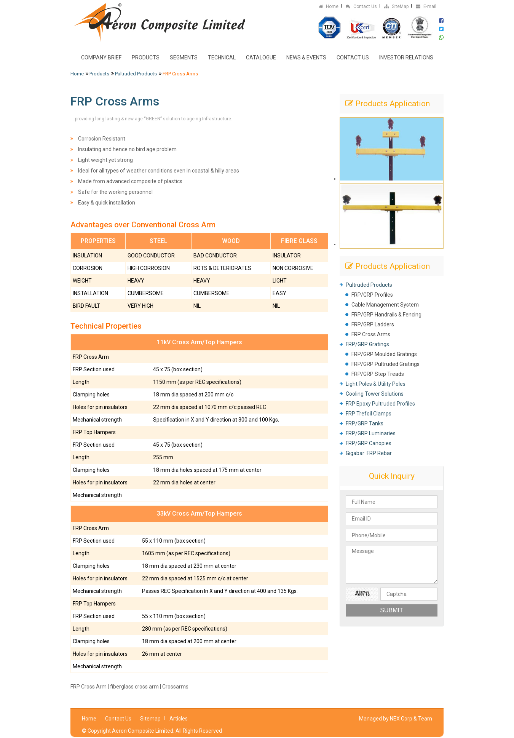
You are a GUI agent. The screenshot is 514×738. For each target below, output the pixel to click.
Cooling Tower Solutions (375, 394)
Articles (178, 719)
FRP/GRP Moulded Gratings (384, 354)
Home (328, 6)
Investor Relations (406, 57)
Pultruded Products (136, 74)
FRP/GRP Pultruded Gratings (385, 364)
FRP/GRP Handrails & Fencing (386, 314)
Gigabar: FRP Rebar (369, 453)
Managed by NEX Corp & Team (395, 719)
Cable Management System (385, 305)
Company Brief (101, 57)
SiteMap (396, 6)
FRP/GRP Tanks (364, 423)
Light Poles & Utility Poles (375, 384)
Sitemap (150, 719)
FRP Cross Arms (370, 334)
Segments (184, 57)
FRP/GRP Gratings (367, 344)
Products (146, 57)
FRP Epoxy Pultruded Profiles (380, 404)
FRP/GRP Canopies (368, 443)
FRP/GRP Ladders (372, 324)
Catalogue (261, 57)
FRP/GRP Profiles (372, 295)
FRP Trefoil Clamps (368, 414)
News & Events (306, 57)
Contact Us (361, 6)
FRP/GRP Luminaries (371, 433)
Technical (222, 57)
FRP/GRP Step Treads (377, 374)
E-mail (426, 6)
